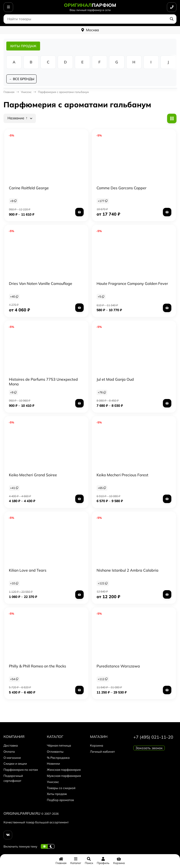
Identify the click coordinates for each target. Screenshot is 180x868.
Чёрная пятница (59, 746)
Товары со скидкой (61, 788)
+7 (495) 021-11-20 (153, 737)
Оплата (9, 752)
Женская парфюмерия (64, 770)
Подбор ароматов (60, 800)
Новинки (53, 764)
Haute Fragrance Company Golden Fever (132, 284)
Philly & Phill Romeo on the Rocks (37, 666)
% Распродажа (58, 758)
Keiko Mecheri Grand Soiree (33, 475)
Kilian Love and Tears (27, 570)
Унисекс (26, 92)
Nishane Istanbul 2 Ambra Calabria (127, 570)
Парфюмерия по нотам (21, 770)
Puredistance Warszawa (118, 666)
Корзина (96, 746)
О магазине (12, 758)
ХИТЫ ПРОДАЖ (23, 46)
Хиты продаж (57, 794)
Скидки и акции (15, 764)
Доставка (11, 746)
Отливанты (55, 752)
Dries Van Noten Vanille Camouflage (40, 284)
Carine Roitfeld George (29, 188)
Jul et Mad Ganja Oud (115, 379)
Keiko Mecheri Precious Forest (122, 475)
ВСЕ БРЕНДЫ (24, 79)
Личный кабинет (102, 752)
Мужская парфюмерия (64, 776)
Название (18, 118)
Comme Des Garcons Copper (121, 188)
